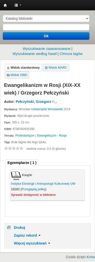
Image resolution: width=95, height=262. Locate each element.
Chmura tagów (71, 54)
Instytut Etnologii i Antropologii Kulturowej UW (5, 5)
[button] (18, 5)
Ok (46, 36)
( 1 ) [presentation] (22, 163)
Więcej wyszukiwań (32, 243)
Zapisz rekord (27, 235)
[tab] (22, 162)
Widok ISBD (19, 75)
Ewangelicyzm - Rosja (52, 135)
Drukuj (19, 228)
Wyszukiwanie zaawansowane (46, 49)
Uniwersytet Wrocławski (47, 109)
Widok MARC (58, 67)
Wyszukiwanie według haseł (34, 54)
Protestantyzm (25, 135)
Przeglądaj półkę (33, 189)
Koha (91, 257)
